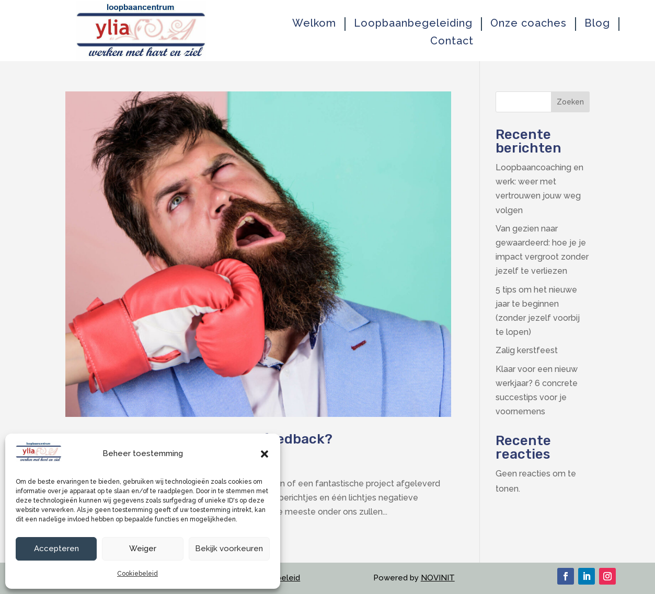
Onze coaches (528, 23)
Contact (452, 41)
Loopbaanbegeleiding (413, 23)
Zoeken (570, 102)
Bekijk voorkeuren (229, 548)
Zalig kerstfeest (527, 350)
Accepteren (56, 548)
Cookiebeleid (137, 573)
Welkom (314, 23)
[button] (264, 454)
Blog (597, 23)
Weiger (142, 548)
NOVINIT (438, 578)
